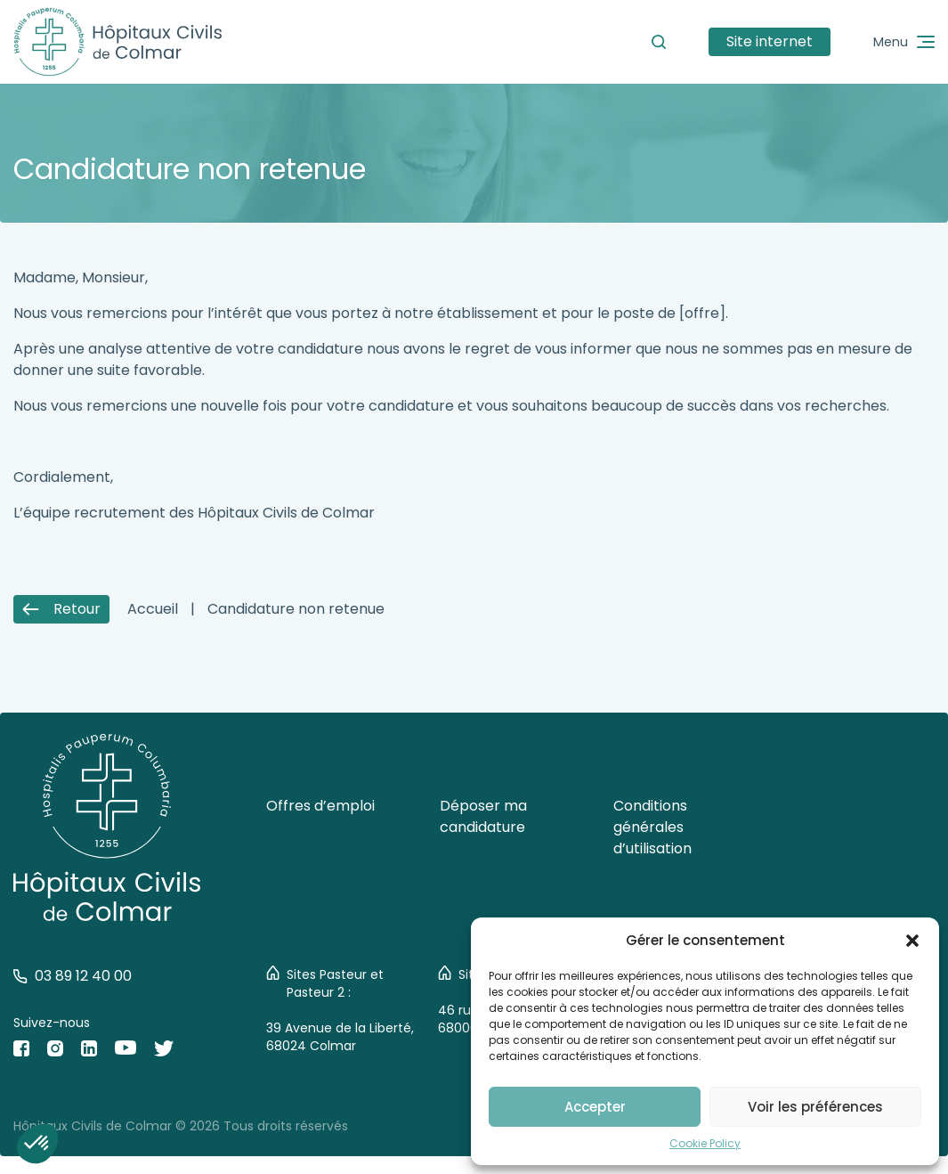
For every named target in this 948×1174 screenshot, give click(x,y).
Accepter (595, 1106)
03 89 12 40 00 (72, 976)
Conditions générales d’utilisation (652, 827)
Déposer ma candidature (483, 816)
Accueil (152, 609)
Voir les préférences (815, 1106)
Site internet (769, 41)
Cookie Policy (705, 1143)
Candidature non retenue (296, 609)
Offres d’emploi (320, 805)
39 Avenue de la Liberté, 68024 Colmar (340, 1037)
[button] (912, 941)
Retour (61, 609)
